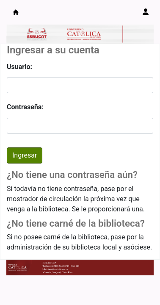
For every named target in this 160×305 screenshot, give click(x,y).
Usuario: (19, 67)
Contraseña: (25, 107)
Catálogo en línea (16, 12)
